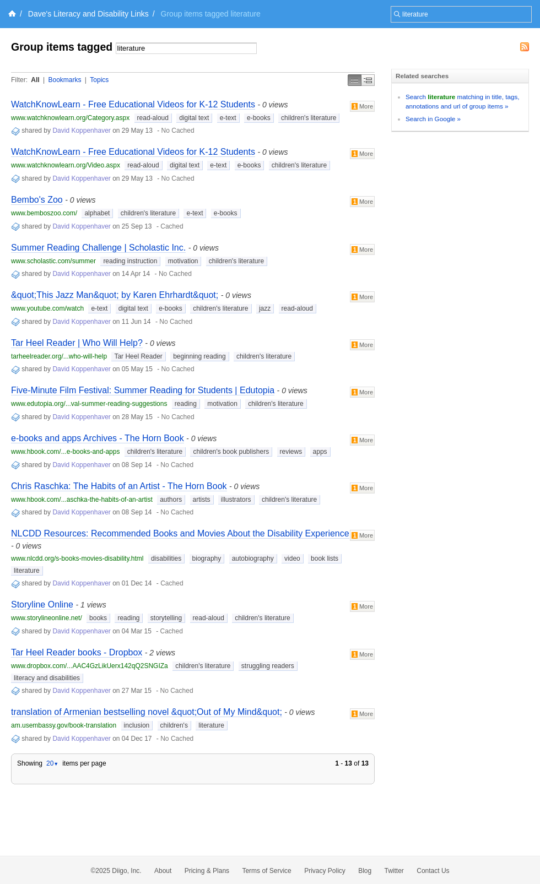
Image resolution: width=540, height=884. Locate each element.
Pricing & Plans (207, 871)
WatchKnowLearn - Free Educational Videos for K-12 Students (133, 104)
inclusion (137, 725)
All (35, 80)
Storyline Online (42, 604)
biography (207, 558)
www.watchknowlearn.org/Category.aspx (70, 118)
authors (171, 499)
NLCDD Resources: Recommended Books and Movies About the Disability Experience (180, 533)
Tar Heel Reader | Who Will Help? (77, 343)
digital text (194, 118)
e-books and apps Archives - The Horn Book (97, 438)
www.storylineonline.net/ (46, 618)
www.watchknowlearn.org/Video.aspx (65, 165)
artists (201, 499)
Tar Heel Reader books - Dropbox (76, 652)
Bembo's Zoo (37, 199)
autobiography (253, 558)
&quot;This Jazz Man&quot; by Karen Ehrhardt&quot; (114, 295)
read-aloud (153, 118)
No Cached (178, 130)
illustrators (236, 499)
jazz (265, 308)
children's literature (308, 118)
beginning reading (199, 356)
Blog (364, 871)
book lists (324, 558)
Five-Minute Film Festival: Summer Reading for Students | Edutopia (142, 390)
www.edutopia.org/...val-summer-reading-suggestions (89, 404)
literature (27, 570)
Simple (354, 80)
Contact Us (433, 871)
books (98, 618)
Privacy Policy (324, 871)
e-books (259, 118)
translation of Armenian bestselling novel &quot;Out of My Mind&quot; (146, 712)
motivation (183, 261)
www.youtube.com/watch (47, 308)
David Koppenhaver (81, 130)
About (162, 871)
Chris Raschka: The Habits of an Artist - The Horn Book (119, 486)
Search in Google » (433, 118)
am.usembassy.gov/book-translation (63, 725)
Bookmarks (64, 80)
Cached (171, 226)
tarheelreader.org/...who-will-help (59, 356)
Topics (99, 80)
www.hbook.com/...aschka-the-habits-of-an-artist (82, 499)
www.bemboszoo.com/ (44, 213)
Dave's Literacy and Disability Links (88, 13)
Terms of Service (266, 871)
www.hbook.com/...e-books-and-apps (65, 451)
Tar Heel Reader (138, 356)
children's (174, 725)
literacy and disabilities (47, 678)
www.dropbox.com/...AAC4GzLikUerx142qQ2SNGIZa (89, 666)
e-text (228, 118)
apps (320, 451)
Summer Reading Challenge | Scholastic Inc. (98, 247)
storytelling (166, 618)
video (292, 558)
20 (52, 763)
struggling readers (267, 666)
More (362, 106)
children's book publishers (231, 451)
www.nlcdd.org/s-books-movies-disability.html (77, 558)
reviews (291, 451)
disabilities (166, 558)
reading (186, 404)
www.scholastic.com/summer (53, 261)
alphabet (97, 213)
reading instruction (130, 261)
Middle (368, 80)
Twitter (394, 871)
